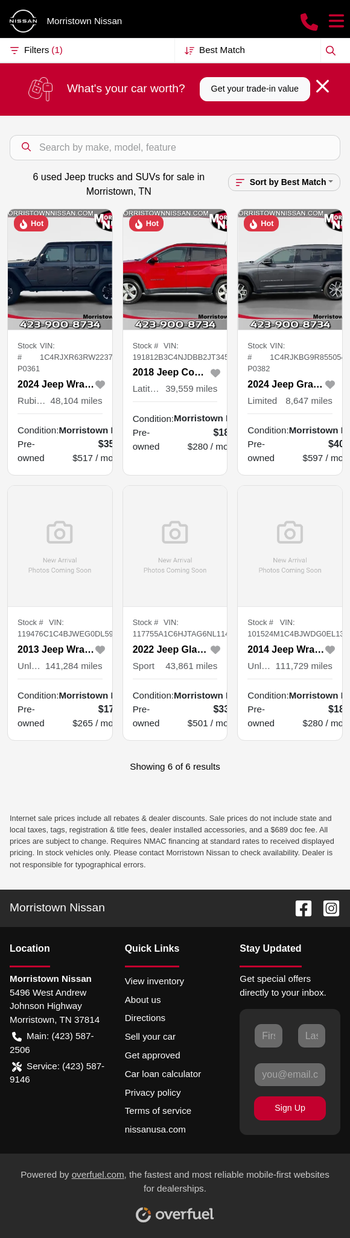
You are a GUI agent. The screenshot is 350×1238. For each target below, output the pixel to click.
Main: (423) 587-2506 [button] (52, 1042)
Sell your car (150, 1036)
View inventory (155, 981)
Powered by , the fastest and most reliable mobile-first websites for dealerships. (175, 1191)
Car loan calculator (163, 1074)
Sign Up (290, 1108)
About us (143, 999)
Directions (145, 1018)
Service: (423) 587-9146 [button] (57, 1072)
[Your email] (290, 1075)
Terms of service (158, 1110)
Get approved (152, 1055)
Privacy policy (153, 1092)
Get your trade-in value (255, 88)
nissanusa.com (155, 1129)
